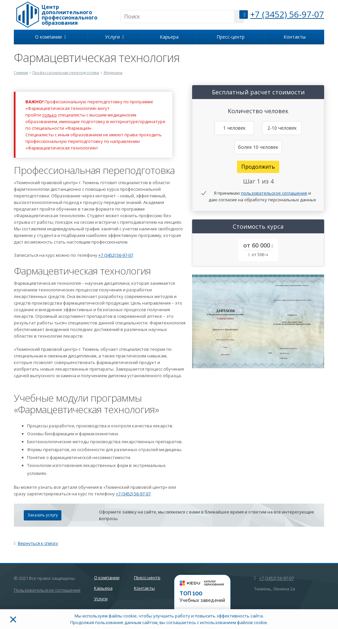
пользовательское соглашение (274, 193)
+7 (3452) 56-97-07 (287, 14)
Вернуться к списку (36, 543)
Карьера (169, 37)
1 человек (234, 128)
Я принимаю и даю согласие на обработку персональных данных (262, 196)
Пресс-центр (231, 37)
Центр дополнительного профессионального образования (69, 14)
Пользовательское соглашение (47, 590)
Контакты (295, 37)
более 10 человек (258, 147)
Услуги (114, 37)
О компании (50, 37)
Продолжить (258, 166)
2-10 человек (282, 128)
